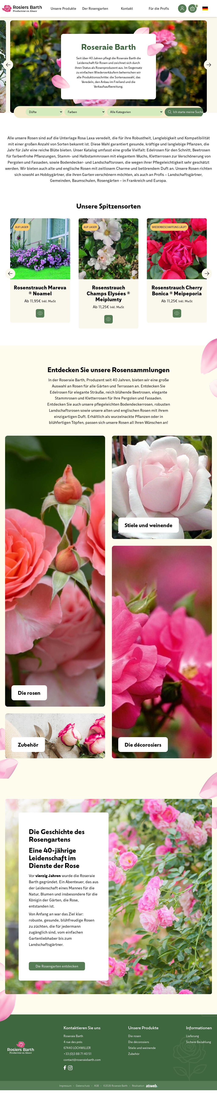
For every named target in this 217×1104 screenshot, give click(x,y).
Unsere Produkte (63, 8)
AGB (96, 1099)
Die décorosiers (138, 1056)
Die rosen (134, 1050)
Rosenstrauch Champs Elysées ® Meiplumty (108, 293)
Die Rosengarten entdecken (57, 980)
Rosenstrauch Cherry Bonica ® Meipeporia (177, 290)
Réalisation (145, 1099)
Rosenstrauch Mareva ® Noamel (40, 290)
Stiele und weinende (142, 1062)
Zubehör (133, 1067)
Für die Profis (159, 8)
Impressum (65, 1099)
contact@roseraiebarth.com (82, 1073)
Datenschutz (83, 1099)
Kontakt (127, 8)
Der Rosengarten (95, 8)
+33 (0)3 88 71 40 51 (77, 1067)
